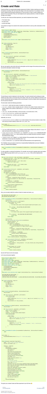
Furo (14, 392)
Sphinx (6, 392)
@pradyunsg (11, 392)
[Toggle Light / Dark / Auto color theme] (46, 1)
